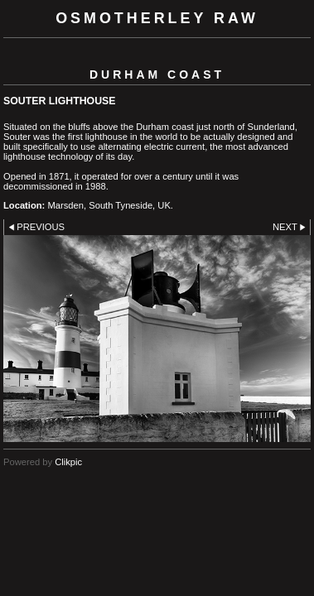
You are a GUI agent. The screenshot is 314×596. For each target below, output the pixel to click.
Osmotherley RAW (157, 18)
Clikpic (68, 462)
